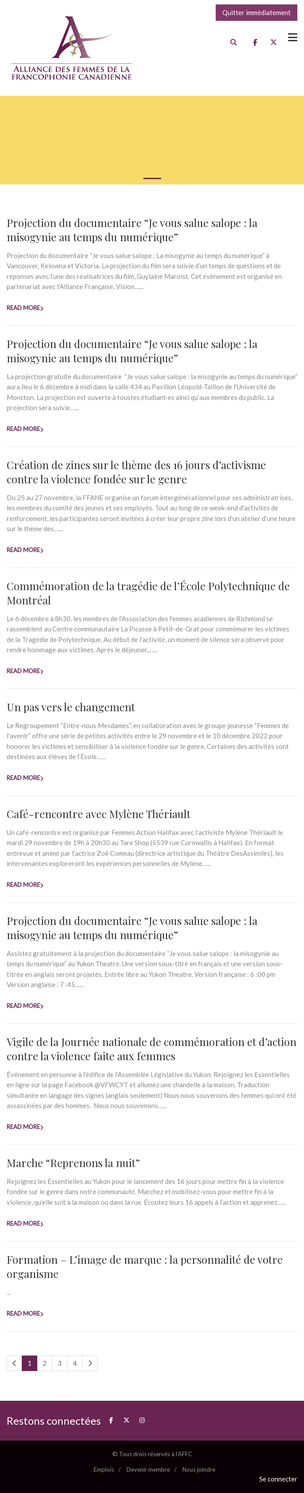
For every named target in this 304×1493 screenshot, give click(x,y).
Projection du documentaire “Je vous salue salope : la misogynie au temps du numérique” (132, 230)
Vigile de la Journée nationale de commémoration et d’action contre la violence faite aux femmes (151, 1049)
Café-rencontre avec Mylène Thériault (98, 814)
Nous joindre (198, 1469)
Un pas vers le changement (71, 707)
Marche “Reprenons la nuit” (73, 1163)
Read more (23, 307)
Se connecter (278, 1479)
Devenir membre (148, 1469)
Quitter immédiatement (256, 12)
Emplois (104, 1469)
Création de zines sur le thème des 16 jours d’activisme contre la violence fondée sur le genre (136, 472)
